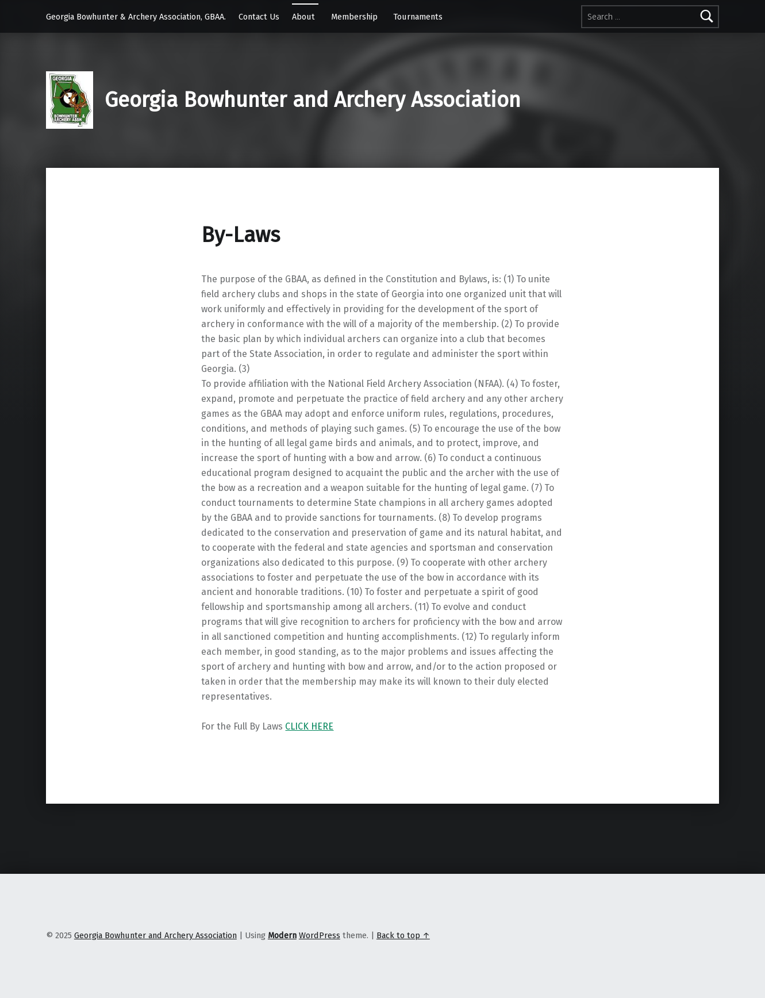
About (303, 16)
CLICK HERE (309, 726)
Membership (354, 16)
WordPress (319, 935)
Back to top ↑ (403, 935)
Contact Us (259, 16)
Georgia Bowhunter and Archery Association (313, 100)
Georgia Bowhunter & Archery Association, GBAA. (136, 16)
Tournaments (418, 16)
